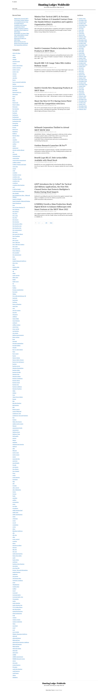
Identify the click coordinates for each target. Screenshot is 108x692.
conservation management (19, 160)
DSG (14, 265)
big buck (15, 88)
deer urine (15, 246)
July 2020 (81, 48)
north (14, 475)
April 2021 (81, 33)
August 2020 (82, 46)
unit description (17, 609)
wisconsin (15, 663)
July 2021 (81, 28)
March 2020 (82, 55)
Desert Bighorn (16, 250)
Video (14, 624)
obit (14, 483)
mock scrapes (16, 454)
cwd (14, 187)
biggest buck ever (17, 92)
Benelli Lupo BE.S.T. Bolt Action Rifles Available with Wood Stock (50, 158)
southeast (15, 562)
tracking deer (16, 586)
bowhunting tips (17, 121)
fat (13, 283)
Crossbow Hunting (17, 179)
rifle (14, 533)
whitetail (15, 636)
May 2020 (81, 51)
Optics (14, 492)
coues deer (15, 166)
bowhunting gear (17, 119)
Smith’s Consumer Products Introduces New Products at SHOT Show (21, 30)
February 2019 (82, 76)
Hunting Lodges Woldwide (54, 4)
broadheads (15, 125)
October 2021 (82, 23)
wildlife (14, 654)
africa (14, 55)
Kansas (14, 399)
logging (14, 419)
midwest (15, 446)
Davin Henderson (17, 203)
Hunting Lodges (17, 376)
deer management (17, 230)
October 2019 (82, 63)
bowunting (15, 123)
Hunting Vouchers (17, 389)
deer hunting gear (17, 226)
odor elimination (17, 490)
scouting (15, 541)
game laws (15, 306)
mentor (14, 438)
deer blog (15, 213)
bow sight (15, 111)
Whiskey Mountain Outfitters (20, 634)
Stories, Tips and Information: (20, 570)
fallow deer (15, 277)
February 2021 (82, 36)
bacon (14, 80)
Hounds (14, 347)
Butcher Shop (16, 135)
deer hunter (15, 219)
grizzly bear (15, 327)
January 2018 (82, 97)
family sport (16, 281)
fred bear (15, 302)
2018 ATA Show (16, 53)
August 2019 (82, 66)
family (14, 279)
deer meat (15, 232)
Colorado (15, 154)
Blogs (14, 100)
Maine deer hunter (17, 422)
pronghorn (15, 508)
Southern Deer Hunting (18, 564)
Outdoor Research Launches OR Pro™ (50, 145)
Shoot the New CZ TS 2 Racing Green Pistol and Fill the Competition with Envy (21, 43)
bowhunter (15, 115)
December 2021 (83, 20)
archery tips (16, 71)
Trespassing (16, 599)
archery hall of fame (18, 65)
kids (13, 401)
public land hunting (17, 514)
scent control (16, 539)
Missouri (15, 450)
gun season (15, 333)
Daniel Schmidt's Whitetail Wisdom (21, 201)
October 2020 (82, 43)
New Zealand (16, 471)
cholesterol (15, 148)
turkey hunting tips (17, 605)
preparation (16, 502)
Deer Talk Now (16, 242)
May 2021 (81, 32)
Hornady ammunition (18, 343)
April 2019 (81, 73)
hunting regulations (18, 378)
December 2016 (83, 106)
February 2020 (82, 56)
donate (14, 259)
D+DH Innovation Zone (18, 191)
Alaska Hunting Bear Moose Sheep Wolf (54, 11)
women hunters (16, 665)
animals (14, 59)
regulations (15, 525)
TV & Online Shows (17, 607)
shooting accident (17, 545)
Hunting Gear (16, 374)
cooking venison (17, 162)
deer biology (16, 211)
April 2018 (81, 93)
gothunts (15, 323)
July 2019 (81, 68)
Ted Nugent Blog (17, 578)
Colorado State (16, 156)
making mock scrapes (18, 424)
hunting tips (16, 384)
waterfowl (15, 626)
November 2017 (83, 101)
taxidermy (15, 574)
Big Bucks (15, 90)
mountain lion (16, 459)
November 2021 (83, 22)
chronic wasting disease (18, 150)
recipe (14, 520)
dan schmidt (16, 193)
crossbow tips (16, 181)
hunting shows (16, 380)
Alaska (14, 57)
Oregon (14, 494)
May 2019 (81, 71)
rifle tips (15, 535)
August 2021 (82, 27)
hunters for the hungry (18, 362)
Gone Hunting (16, 321)
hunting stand (16, 382)
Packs (14, 496)
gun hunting (16, 331)
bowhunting (16, 117)
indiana (14, 393)
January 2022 (82, 18)
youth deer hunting (17, 669)
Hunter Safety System (18, 360)
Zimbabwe (15, 677)
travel (14, 591)
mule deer (15, 461)
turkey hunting (16, 603)
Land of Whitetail (17, 411)
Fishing (14, 294)
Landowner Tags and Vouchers (20, 415)
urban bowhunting (17, 613)
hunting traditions (17, 386)
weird (14, 628)
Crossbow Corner (17, 175)
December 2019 (83, 60)
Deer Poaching (16, 236)
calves (14, 137)
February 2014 (82, 109)
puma (14, 516)
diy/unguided (16, 252)
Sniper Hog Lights (17, 555)
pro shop (15, 506)
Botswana (15, 107)
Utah (14, 615)
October (15, 485)
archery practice (17, 67)
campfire (15, 140)
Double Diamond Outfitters (19, 261)
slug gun (15, 551)
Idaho (14, 391)
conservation (16, 158)
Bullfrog (15, 133)
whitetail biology (17, 638)
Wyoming (15, 667)
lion (13, 417)
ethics (14, 273)
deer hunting (16, 222)
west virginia (16, 632)
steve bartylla (16, 568)
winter (14, 661)
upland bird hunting (18, 611)
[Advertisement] (54, 40)
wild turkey (15, 652)
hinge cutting (16, 337)
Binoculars (15, 94)
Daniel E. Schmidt (17, 199)
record (14, 523)
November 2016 (83, 107)
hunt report (16, 353)
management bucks (17, 428)
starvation (15, 566)
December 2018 (83, 79)
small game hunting (17, 553)
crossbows (15, 183)
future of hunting (17, 304)
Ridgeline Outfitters (18, 531)
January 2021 (82, 38)
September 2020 (83, 45)
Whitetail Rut (16, 646)
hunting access (16, 366)
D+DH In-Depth (16, 189)
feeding (14, 288)
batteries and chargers (18, 86)
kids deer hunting (17, 403)
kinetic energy (16, 409)
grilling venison (16, 325)
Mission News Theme (50, 690)
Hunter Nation (16, 358)
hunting (15, 364)
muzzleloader (16, 463)
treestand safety (17, 595)
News (14, 473)
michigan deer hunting (18, 444)
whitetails (15, 650)
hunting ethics (16, 370)
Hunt (14, 351)
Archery (15, 63)
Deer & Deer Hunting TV (19, 207)
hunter (14, 356)
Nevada (14, 465)
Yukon (14, 675)
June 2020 (81, 50)
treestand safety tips (18, 597)
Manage (14, 426)
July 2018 (81, 88)
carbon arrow (16, 142)
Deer (14, 205)
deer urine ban (16, 248)
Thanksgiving (16, 584)
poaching (15, 498)
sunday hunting (16, 572)
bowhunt (15, 113)
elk (13, 271)
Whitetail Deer (16, 640)
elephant (15, 269)
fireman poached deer (18, 290)
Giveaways (15, 314)
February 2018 (82, 96)
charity (14, 146)
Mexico (14, 440)
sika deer (15, 549)
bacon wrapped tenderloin (19, 82)
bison (14, 96)
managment (16, 430)
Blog (14, 98)
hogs (14, 339)
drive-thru (15, 263)
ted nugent (15, 576)
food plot (15, 298)
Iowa (14, 395)
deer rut (15, 238)
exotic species (16, 275)
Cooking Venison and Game (19, 164)
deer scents (15, 240)
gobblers (15, 316)
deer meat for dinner (18, 234)
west (14, 630)
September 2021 (83, 25)
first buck (15, 292)
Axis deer (15, 78)
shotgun (15, 547)
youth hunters (16, 671)
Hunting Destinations (18, 368)
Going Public (16, 318)
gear (14, 308)
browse (14, 127)
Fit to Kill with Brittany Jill (19, 296)
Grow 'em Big (16, 329)
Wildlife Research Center (19, 659)
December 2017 (83, 99)
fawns (14, 285)
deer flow (15, 217)
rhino (14, 529)
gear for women (16, 310)
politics (14, 500)
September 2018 (83, 84)
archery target (16, 69)
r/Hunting (15, 518)
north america (16, 477)
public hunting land (17, 510)
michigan (15, 442)
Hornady (15, 341)
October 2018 (82, 83)
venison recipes (16, 619)
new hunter (15, 467)
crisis (14, 170)
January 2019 (82, 78)
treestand (15, 593)
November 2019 (83, 61)
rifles (14, 537)
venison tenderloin (17, 621)
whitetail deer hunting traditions (21, 642)
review (14, 527)
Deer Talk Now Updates (18, 244)
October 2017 (82, 102)
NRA (14, 481)
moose (14, 457)
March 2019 (82, 74)
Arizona (14, 74)
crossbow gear (16, 177)
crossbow (15, 172)
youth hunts (16, 673)
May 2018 (81, 91)
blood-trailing (16, 104)
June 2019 (81, 69)
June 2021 (81, 30)
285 (46, 223)
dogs (14, 257)
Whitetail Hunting (17, 644)
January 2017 (82, 104)
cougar (14, 168)
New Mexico (16, 469)
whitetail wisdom (17, 648)
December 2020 (83, 40)
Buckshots (15, 131)
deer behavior (16, 209)
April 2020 (81, 53)
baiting (14, 84)
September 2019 (83, 64)
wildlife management (18, 657)
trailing (14, 588)
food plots (15, 300)
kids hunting (16, 405)
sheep (14, 543)
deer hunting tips (17, 228)
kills (14, 407)
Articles (14, 76)
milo (14, 448)
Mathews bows (16, 432)
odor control (16, 487)
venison (14, 617)
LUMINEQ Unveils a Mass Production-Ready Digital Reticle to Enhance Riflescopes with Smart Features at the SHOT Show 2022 (53, 207)
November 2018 (83, 81)
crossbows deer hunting (18, 185)
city (13, 152)
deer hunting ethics (17, 224)
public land (15, 512)
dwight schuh (16, 267)
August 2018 (82, 86)
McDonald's (15, 436)
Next (51, 223)
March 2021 (82, 35)
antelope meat (16, 61)
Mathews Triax (16, 434)
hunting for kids (17, 372)
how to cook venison (18, 349)
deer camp (15, 215)
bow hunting (16, 109)
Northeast (15, 479)
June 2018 (81, 89)
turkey (14, 601)
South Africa (16, 560)
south (14, 558)
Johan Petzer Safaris (18, 397)
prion (14, 504)
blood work (15, 102)
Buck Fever (15, 129)
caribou (14, 144)
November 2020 (83, 41)
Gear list (15, 312)
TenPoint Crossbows (18, 580)
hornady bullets (16, 345)
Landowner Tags (17, 413)
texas (14, 582)
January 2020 (82, 58)
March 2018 (82, 94)
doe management (17, 255)
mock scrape (16, 452)
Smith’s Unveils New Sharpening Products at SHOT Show (20, 38)
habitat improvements (18, 335)
